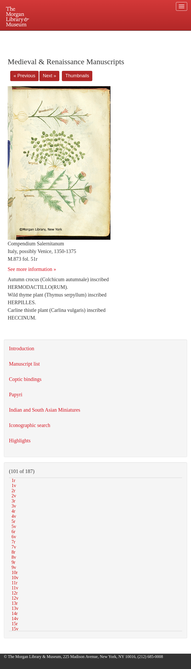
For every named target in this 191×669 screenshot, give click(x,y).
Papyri (15, 394)
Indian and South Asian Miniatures (44, 410)
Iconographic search (29, 425)
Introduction (21, 348)
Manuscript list (24, 364)
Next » (49, 75)
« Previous (24, 75)
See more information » (32, 269)
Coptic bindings (25, 379)
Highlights (19, 440)
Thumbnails (77, 75)
